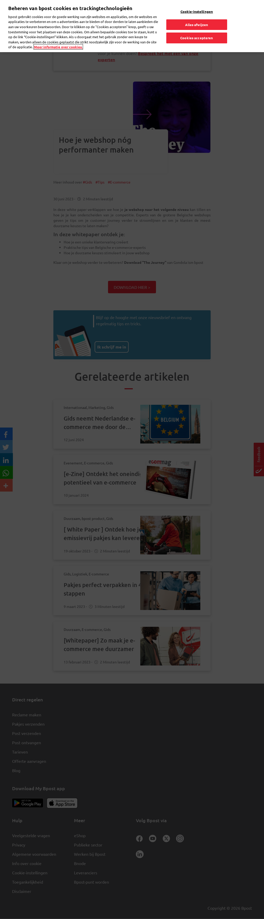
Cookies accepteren (196, 27)
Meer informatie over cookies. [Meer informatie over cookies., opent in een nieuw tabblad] (58, 36)
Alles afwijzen (196, 14)
